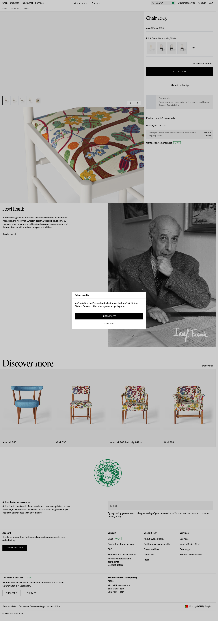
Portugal (109, 324)
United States (109, 316)
